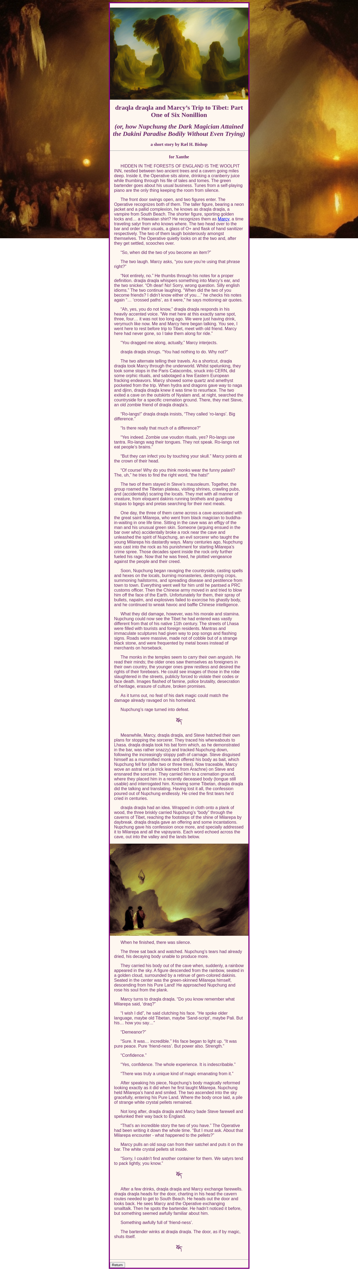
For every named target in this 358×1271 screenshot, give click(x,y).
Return (117, 1265)
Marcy (223, 219)
